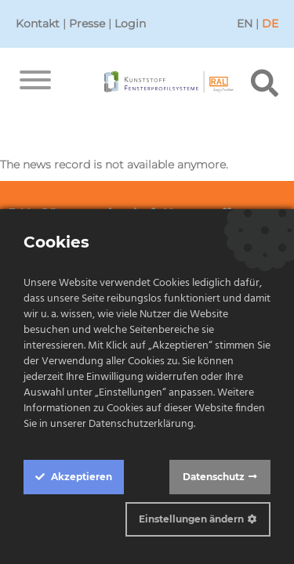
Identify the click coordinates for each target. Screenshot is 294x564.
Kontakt (38, 23)
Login (130, 23)
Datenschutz (214, 477)
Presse (87, 23)
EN (244, 23)
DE (270, 23)
